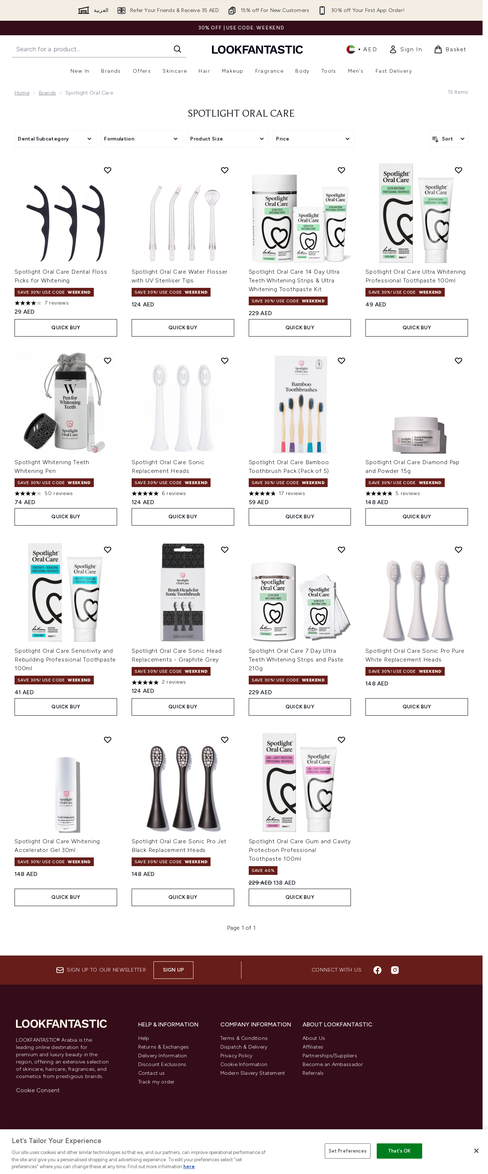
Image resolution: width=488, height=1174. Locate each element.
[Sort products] (449, 139)
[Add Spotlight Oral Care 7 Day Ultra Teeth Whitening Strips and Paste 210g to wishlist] (341, 549)
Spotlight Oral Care (241, 114)
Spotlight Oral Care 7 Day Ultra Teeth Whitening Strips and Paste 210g (296, 659)
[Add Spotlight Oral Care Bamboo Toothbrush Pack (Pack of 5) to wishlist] (341, 360)
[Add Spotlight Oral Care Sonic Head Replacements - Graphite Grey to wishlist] (224, 549)
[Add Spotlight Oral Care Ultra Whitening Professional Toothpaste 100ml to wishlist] (458, 170)
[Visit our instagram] (395, 970)
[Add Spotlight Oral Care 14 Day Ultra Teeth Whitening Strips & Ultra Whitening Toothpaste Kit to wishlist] (341, 170)
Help (143, 1038)
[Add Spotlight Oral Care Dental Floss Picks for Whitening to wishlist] (107, 170)
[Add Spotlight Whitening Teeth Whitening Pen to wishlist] (107, 360)
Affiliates (313, 1047)
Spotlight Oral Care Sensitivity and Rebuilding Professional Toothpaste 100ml (65, 659)
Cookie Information (244, 1064)
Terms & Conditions (244, 1038)
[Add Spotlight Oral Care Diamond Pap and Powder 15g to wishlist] (458, 360)
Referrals (313, 1073)
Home (22, 93)
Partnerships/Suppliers (330, 1056)
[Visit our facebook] (377, 970)
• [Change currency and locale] (362, 49)
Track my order (156, 1082)
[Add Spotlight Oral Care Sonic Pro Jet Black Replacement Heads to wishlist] (224, 739)
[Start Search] (177, 49)
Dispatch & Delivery (244, 1047)
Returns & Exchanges (163, 1047)
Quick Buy (65, 328)
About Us (314, 1038)
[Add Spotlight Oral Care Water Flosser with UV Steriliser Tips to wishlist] (224, 170)
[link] (405, 49)
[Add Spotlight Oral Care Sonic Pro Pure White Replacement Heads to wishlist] (458, 549)
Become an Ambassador (333, 1064)
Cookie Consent (38, 1090)
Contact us (151, 1073)
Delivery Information (162, 1056)
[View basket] (450, 49)
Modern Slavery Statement (252, 1073)
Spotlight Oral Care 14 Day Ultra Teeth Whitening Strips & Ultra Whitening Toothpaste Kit (294, 280)
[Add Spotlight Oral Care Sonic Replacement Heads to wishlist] (224, 360)
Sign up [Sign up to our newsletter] (173, 970)
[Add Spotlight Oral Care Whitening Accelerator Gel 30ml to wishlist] (107, 739)
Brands (47, 93)
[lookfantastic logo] (257, 49)
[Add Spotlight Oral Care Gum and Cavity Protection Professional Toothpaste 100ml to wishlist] (341, 739)
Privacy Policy (236, 1056)
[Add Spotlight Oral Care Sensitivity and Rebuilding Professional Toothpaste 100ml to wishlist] (107, 549)
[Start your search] (99, 49)
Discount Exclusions (162, 1064)
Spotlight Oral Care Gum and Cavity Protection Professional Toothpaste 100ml (300, 850)
